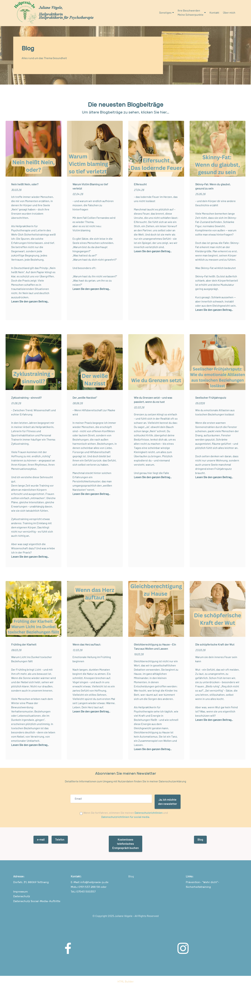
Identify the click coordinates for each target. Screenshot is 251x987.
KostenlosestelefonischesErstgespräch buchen (125, 843)
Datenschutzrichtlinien (149, 812)
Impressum (20, 891)
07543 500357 (86, 891)
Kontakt (214, 12)
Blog (200, 839)
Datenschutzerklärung (172, 781)
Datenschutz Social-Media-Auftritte (36, 901)
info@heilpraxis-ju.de (94, 882)
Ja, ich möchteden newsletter (167, 801)
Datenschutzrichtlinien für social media (125, 816)
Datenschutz (21, 896)
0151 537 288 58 (89, 887)
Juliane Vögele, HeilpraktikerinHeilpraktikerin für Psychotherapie (66, 12)
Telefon (59, 839)
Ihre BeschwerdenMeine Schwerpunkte (190, 12)
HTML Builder (125, 981)
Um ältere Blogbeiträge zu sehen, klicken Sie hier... (125, 112)
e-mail (41, 839)
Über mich (229, 12)
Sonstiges (165, 12)
